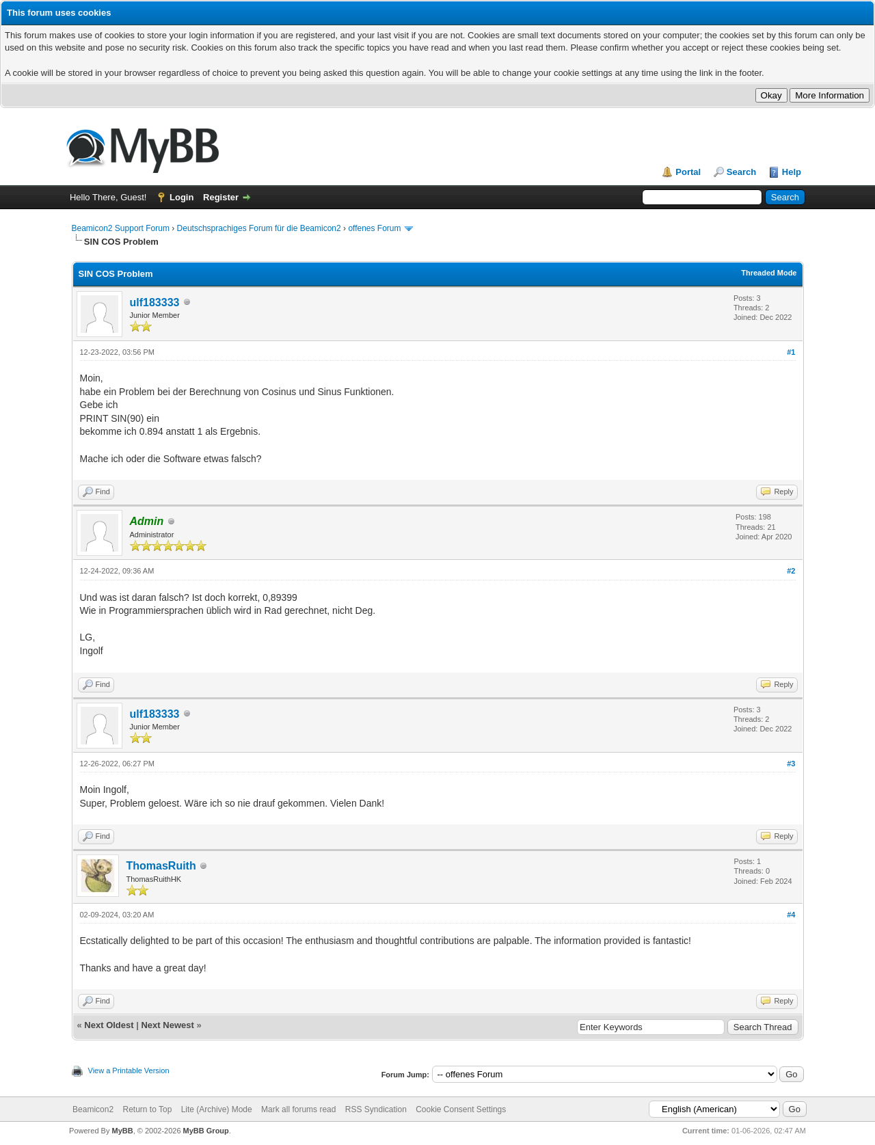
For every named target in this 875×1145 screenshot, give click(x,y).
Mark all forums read (298, 1109)
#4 (791, 915)
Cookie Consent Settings (461, 1109)
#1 (791, 352)
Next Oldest (108, 1025)
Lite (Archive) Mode (216, 1109)
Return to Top (147, 1109)
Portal (688, 172)
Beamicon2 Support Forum (121, 228)
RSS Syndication (376, 1109)
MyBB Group (206, 1131)
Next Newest (167, 1025)
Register (221, 197)
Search (741, 172)
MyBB (122, 1131)
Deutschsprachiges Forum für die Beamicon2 (260, 228)
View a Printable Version (129, 1070)
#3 (791, 763)
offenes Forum (374, 228)
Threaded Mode (768, 273)
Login (181, 197)
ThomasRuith (161, 866)
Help (791, 172)
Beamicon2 (92, 1109)
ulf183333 (155, 302)
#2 (791, 571)
